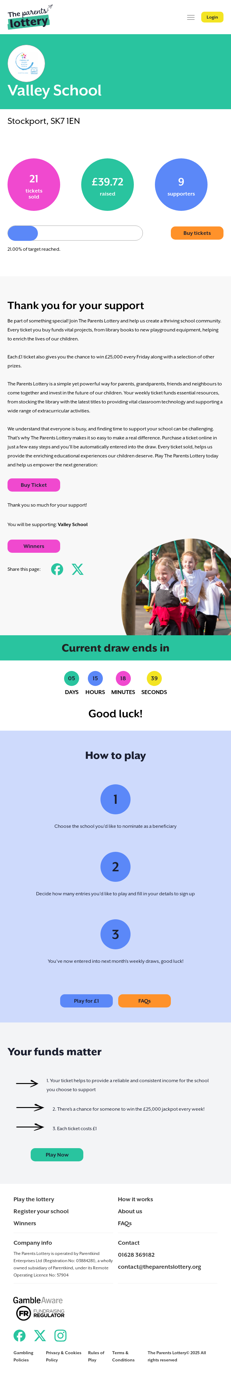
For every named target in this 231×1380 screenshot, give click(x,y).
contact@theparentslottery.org (159, 1266)
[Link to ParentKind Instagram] (60, 1336)
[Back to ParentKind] (30, 17)
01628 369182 (136, 1254)
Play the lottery (34, 1199)
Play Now (57, 1155)
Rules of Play (96, 1356)
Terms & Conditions (123, 1356)
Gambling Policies (23, 1356)
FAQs (144, 1001)
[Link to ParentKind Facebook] (20, 1336)
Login (212, 17)
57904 (63, 1275)
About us (130, 1211)
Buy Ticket (34, 485)
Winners (33, 546)
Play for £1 (86, 1001)
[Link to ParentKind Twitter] (40, 1336)
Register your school (41, 1211)
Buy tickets (197, 233)
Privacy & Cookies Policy (64, 1356)
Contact (129, 1242)
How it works (135, 1199)
